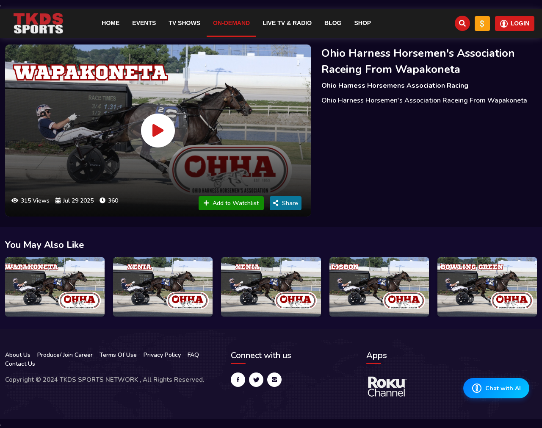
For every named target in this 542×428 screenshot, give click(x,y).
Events (144, 22)
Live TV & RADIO (287, 22)
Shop (362, 22)
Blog (332, 22)
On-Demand (231, 22)
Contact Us (20, 364)
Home (110, 22)
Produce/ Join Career (65, 355)
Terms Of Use (118, 355)
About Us (17, 355)
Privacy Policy (162, 355)
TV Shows (184, 22)
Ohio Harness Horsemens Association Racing (394, 85)
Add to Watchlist (231, 203)
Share (285, 203)
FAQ (193, 355)
